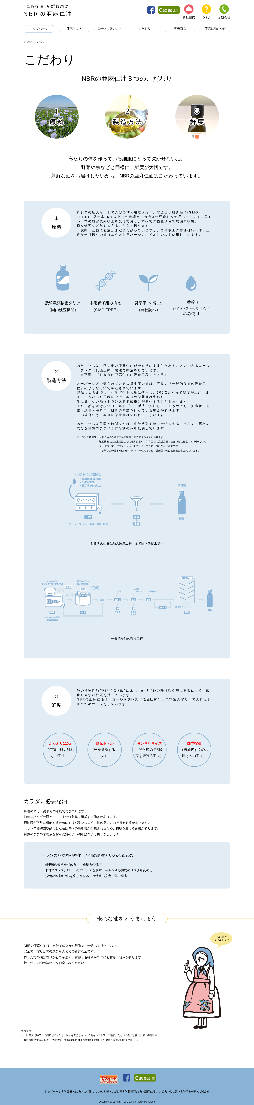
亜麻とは (72, 1087)
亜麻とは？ (74, 29)
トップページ (39, 29)
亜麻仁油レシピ (215, 29)
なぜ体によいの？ (94, 1087)
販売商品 (180, 29)
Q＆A (189, 1087)
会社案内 (175, 1087)
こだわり (145, 29)
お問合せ (204, 1087)
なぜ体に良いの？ (109, 29)
